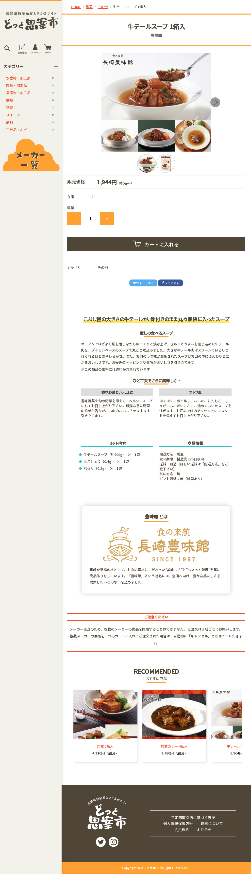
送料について (212, 823)
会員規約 (181, 829)
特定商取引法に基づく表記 (193, 817)
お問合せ (204, 829)
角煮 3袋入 (105, 746)
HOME (76, 6)
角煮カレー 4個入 (174, 746)
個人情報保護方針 (178, 823)
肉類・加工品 (16, 85)
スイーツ (13, 114)
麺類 (9, 100)
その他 (103, 6)
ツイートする (143, 283)
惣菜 (9, 107)
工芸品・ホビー (18, 129)
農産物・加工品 (18, 92)
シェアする (170, 283)
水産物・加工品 (18, 77)
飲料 (9, 122)
